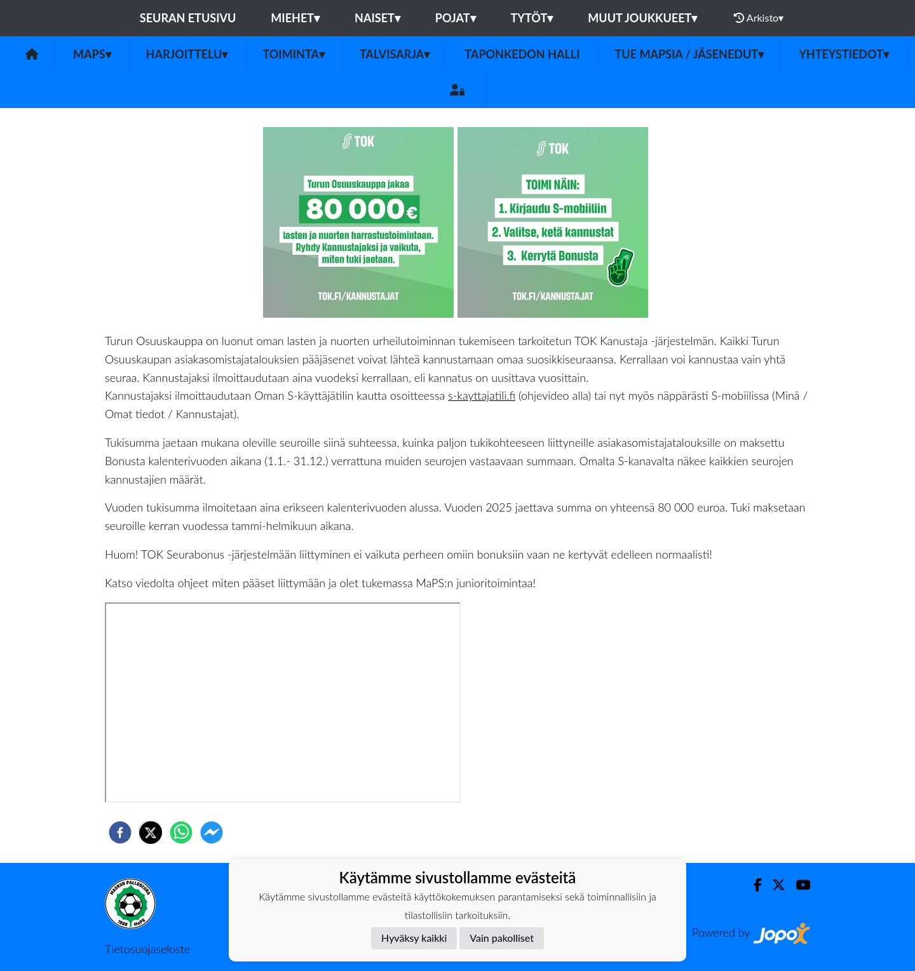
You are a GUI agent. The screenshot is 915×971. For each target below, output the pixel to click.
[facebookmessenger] (211, 832)
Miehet (295, 18)
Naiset (377, 18)
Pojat (455, 18)
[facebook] (120, 832)
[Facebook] (752, 885)
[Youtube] (797, 885)
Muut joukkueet (642, 18)
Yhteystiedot (844, 54)
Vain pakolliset (502, 938)
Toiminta (293, 54)
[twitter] (150, 832)
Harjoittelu (187, 54)
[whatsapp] (181, 832)
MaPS (92, 54)
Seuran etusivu (188, 18)
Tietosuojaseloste (147, 949)
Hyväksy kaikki (414, 938)
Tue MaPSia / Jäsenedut (689, 54)
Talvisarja (395, 54)
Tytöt (532, 18)
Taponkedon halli (522, 54)
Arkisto (758, 17)
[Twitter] (773, 885)
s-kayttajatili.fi (481, 395)
